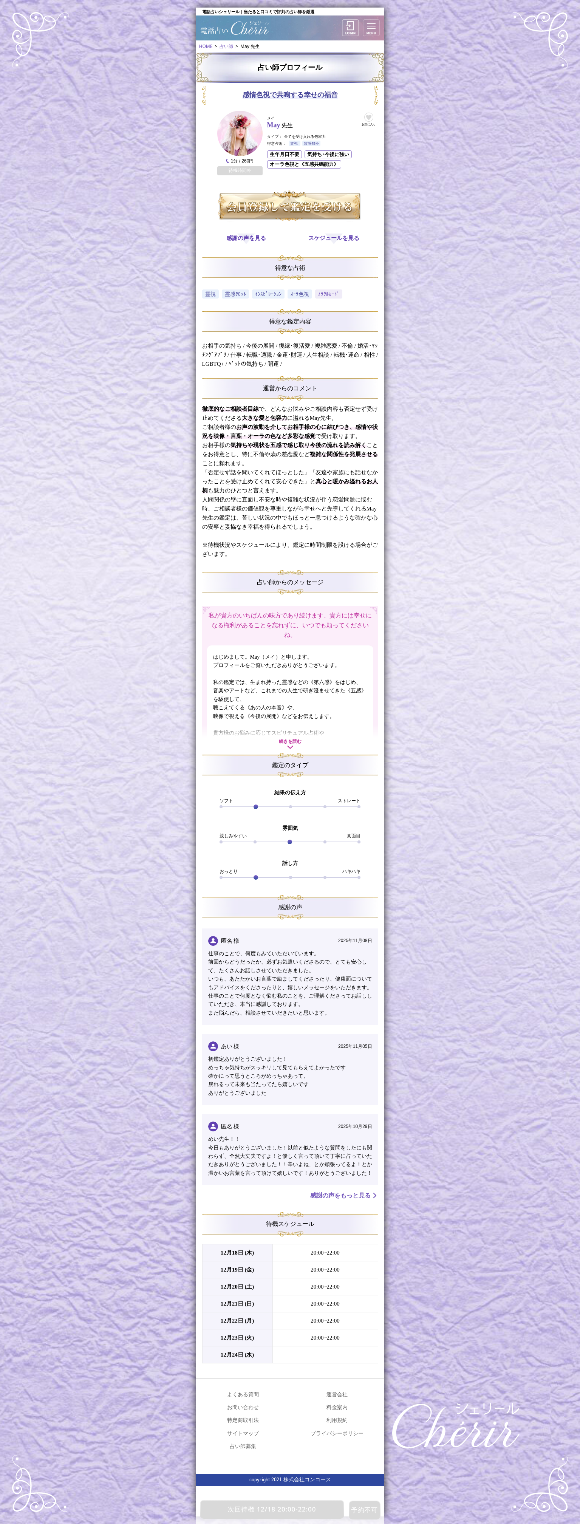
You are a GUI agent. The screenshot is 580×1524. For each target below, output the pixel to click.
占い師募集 (243, 1446)
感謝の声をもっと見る (340, 1195)
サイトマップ (243, 1433)
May (273, 125)
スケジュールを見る (333, 238)
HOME (206, 46)
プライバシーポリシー (337, 1433)
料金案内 (337, 1407)
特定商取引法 (243, 1419)
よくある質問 (243, 1394)
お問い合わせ (243, 1407)
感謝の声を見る (246, 238)
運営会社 (337, 1394)
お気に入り (369, 124)
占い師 (226, 46)
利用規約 (337, 1419)
